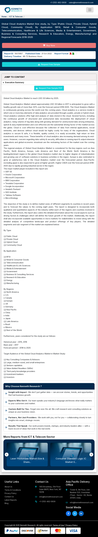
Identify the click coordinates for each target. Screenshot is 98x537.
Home (4, 16)
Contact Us (9, 497)
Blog (6, 503)
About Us (8, 487)
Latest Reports (11, 500)
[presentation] (7, 454)
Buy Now (49, 45)
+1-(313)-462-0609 (58, 2)
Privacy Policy (10, 493)
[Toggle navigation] (89, 9)
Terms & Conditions (13, 490)
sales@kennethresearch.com (81, 2)
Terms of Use (58, 525)
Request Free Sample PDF (49, 88)
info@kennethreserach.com (51, 497)
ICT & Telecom (16, 16)
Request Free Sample (49, 64)
